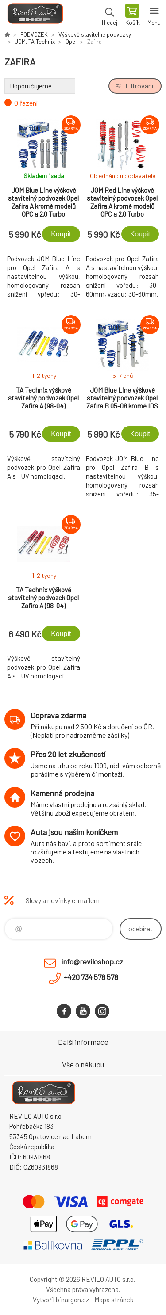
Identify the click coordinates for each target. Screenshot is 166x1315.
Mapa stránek (113, 1300)
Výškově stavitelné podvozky (94, 34)
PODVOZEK (34, 34)
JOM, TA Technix (35, 41)
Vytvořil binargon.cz (61, 1300)
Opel (71, 41)
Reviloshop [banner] (34, 15)
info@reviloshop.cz (92, 961)
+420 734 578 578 (91, 976)
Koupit (61, 234)
